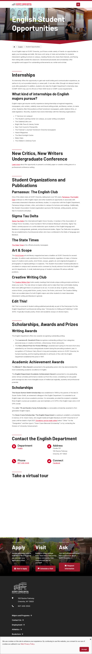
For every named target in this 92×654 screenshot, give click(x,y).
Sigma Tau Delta (18, 221)
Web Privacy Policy (27, 644)
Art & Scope (19, 255)
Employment (18, 625)
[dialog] (46, 645)
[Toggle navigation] (78, 4)
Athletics (17, 629)
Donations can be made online (46, 421)
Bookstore (17, 634)
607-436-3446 (23, 463)
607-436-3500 (24, 606)
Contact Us (18, 620)
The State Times (18, 245)
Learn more (16, 164)
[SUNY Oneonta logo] (22, 4)
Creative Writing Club (22, 282)
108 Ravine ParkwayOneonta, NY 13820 (26, 600)
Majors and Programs (22, 615)
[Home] (14, 47)
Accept (84, 649)
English (20, 47)
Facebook (56, 463)
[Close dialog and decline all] (90, 638)
